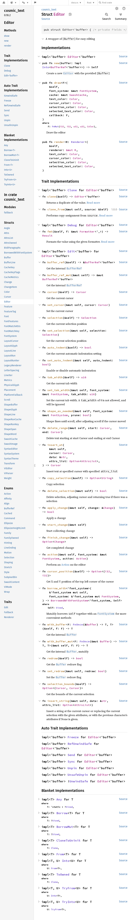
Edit (71, 251)
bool (88, 347)
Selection (88, 317)
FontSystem (88, 90)
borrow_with (56, 588)
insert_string (58, 701)
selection (55, 317)
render (59, 142)
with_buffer (56, 624)
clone (51, 196)
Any (59, 799)
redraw (52, 658)
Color (73, 99)
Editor (73, 57)
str (63, 457)
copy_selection (59, 478)
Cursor (81, 292)
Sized (59, 607)
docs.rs (74, 2)
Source (45, 18)
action (52, 554)
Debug (72, 225)
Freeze (73, 737)
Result (47, 235)
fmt (49, 231)
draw (57, 82)
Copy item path (70, 14)
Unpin (72, 768)
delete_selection (60, 491)
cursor (52, 292)
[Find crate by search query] (116, 2)
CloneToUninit (68, 840)
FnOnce (78, 624)
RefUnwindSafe (80, 744)
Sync (71, 761)
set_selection (58, 330)
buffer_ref (55, 262)
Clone (72, 190)
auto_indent (56, 347)
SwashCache (77, 95)
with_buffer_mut (60, 641)
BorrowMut (64, 827)
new (56, 63)
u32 (75, 126)
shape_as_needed (60, 411)
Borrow (62, 813)
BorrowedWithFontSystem (69, 600)
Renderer (78, 142)
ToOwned (62, 874)
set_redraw (55, 671)
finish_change (58, 537)
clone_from (55, 209)
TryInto (68, 902)
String (107, 478)
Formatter (87, 231)
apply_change (57, 507)
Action (81, 558)
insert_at (55, 445)
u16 (83, 377)
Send (71, 755)
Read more (93, 202)
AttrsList (88, 461)
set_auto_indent (60, 360)
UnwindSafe (78, 781)
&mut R (71, 150)
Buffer (91, 624)
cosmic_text (48, 9)
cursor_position (60, 571)
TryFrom (68, 888)
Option (74, 461)
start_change (57, 524)
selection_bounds (60, 684)
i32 (62, 126)
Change (108, 507)
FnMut (55, 126)
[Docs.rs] (4, 2)
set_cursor (55, 305)
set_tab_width (58, 390)
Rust (89, 2)
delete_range (57, 428)
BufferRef (58, 67)
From (60, 854)
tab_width (55, 377)
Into (45, 67)
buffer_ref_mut (59, 275)
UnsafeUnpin (78, 775)
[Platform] (25, 2)
